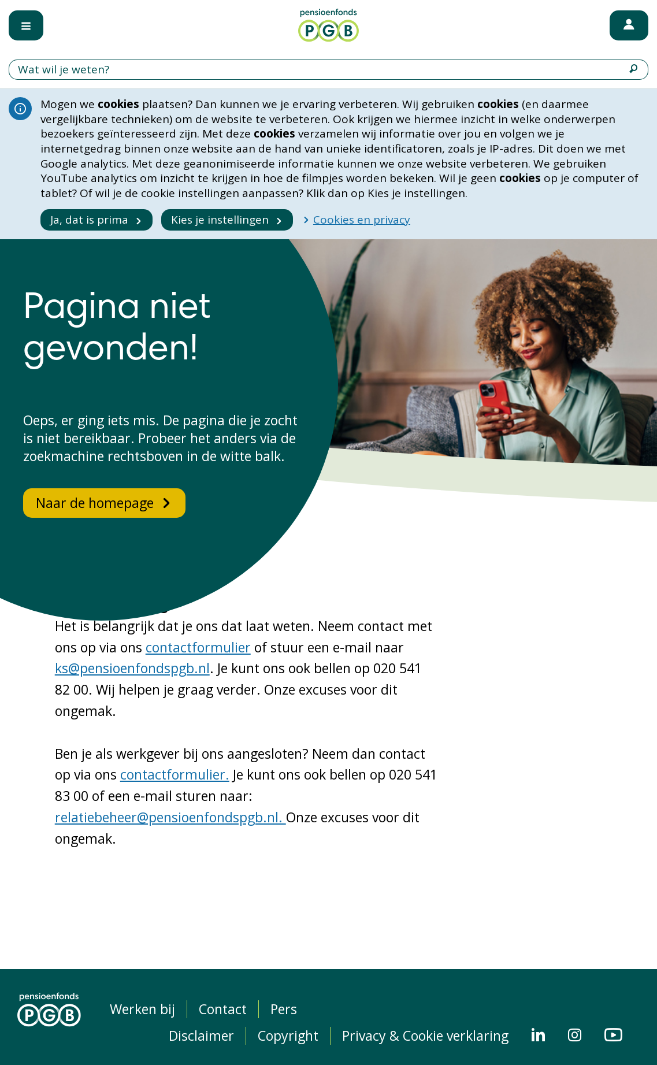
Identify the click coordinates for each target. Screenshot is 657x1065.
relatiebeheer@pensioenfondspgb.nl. (170, 817)
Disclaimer (201, 1036)
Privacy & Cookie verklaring (425, 1036)
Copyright (288, 1036)
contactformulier (198, 647)
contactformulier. (174, 774)
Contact (223, 1009)
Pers (283, 1009)
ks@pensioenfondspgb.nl (132, 668)
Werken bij (142, 1009)
